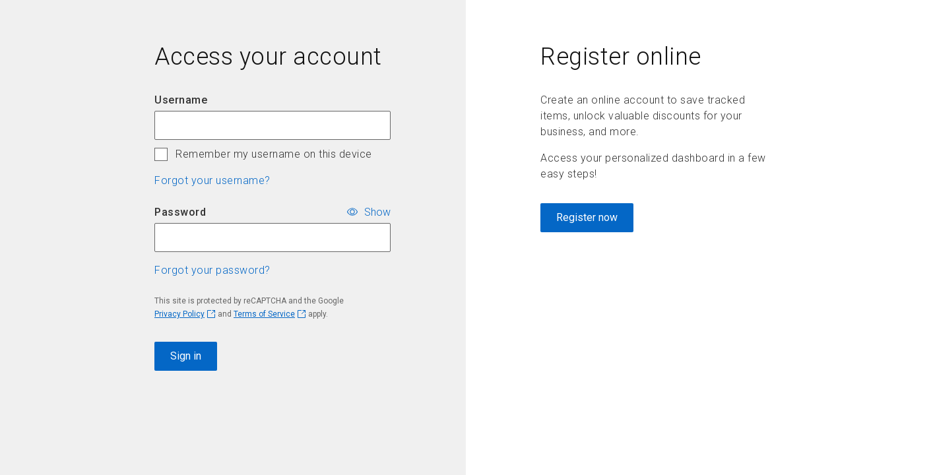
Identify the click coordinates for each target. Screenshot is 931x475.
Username (180, 100)
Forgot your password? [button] (212, 270)
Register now (587, 217)
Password (180, 212)
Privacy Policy (179, 314)
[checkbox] (161, 154)
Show (377, 211)
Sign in (185, 356)
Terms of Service (264, 314)
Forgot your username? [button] (212, 180)
